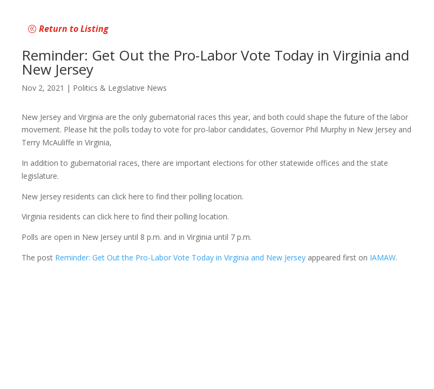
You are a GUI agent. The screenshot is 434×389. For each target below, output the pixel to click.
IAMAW (383, 257)
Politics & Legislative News (120, 88)
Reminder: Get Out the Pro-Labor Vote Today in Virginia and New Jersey (180, 257)
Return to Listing (74, 29)
